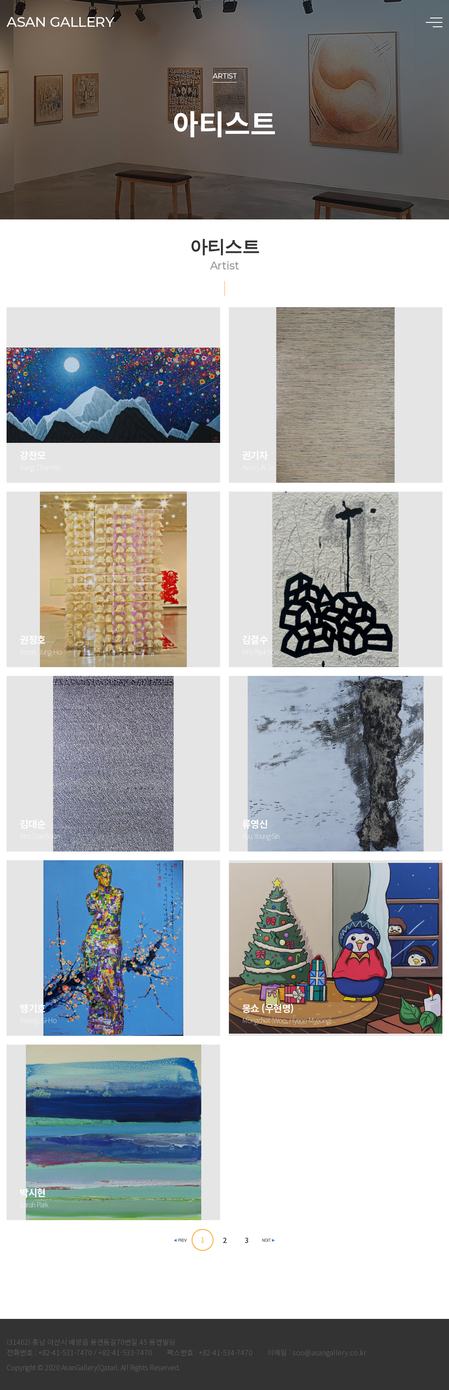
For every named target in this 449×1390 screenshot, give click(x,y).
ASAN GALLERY (60, 21)
